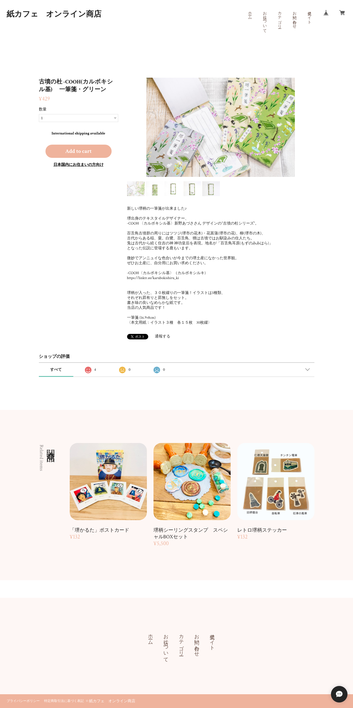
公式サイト (309, 15)
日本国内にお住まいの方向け (78, 164)
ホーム (249, 13)
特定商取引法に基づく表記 (64, 701)
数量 (43, 109)
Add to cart (78, 151)
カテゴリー (279, 17)
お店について (264, 20)
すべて (56, 369)
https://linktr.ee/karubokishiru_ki (153, 277)
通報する (162, 336)
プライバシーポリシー (23, 701)
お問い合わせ (294, 17)
